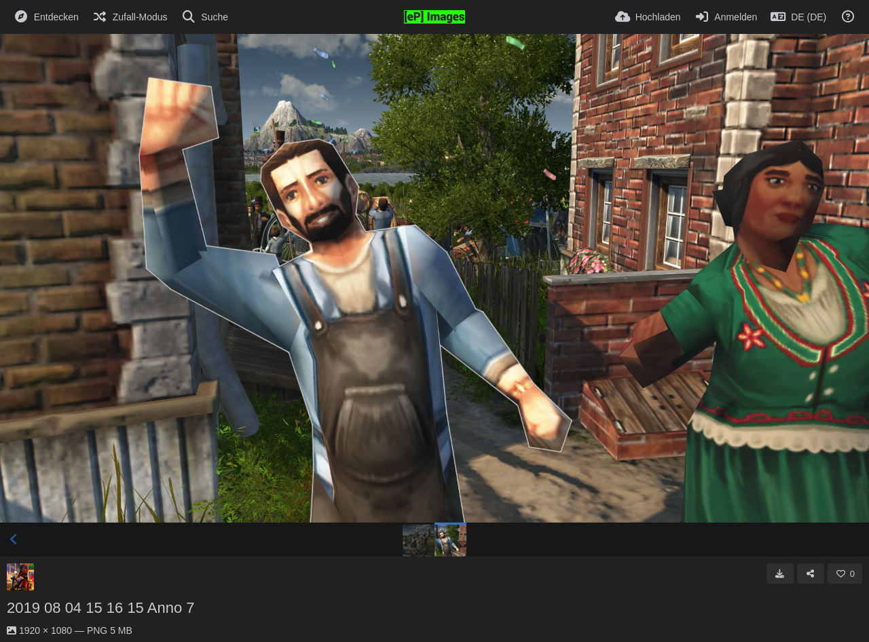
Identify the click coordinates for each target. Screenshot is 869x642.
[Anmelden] (726, 17)
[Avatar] (20, 576)
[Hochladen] (648, 17)
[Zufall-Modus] (130, 17)
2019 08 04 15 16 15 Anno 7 (100, 607)
